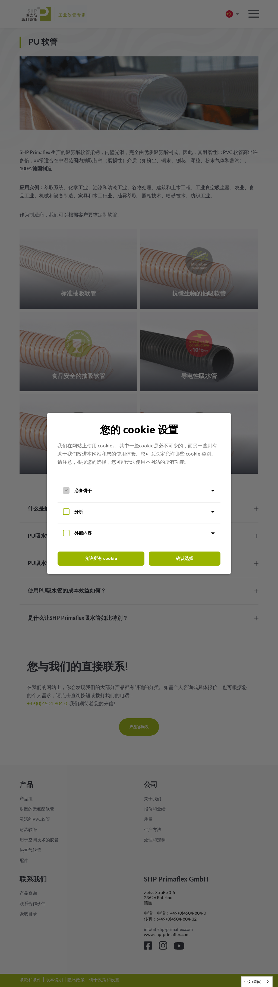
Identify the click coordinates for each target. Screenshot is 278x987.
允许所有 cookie (101, 558)
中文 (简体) (252, 981)
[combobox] (257, 981)
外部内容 (83, 533)
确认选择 (184, 558)
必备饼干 (83, 490)
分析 (78, 511)
